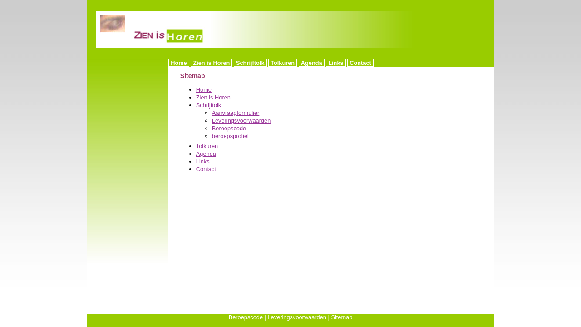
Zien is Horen (211, 62)
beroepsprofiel (230, 136)
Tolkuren (283, 62)
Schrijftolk (250, 62)
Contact (360, 62)
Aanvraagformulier (236, 112)
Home (179, 62)
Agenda (311, 62)
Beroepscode (229, 128)
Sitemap (341, 317)
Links (335, 62)
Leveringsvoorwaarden (241, 120)
